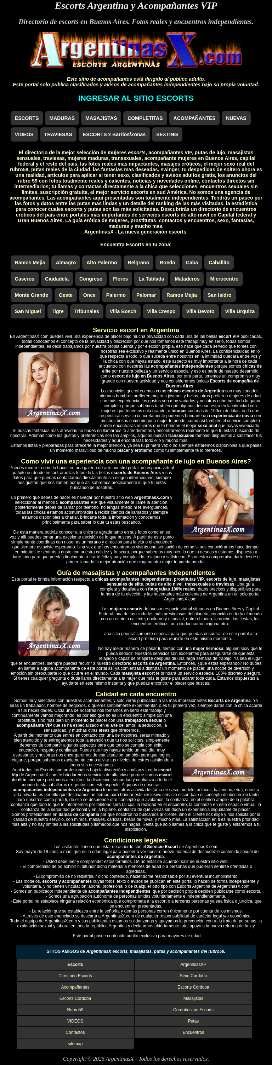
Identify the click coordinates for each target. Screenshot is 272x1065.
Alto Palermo (101, 262)
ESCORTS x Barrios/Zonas (114, 134)
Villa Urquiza (240, 311)
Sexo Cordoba (193, 975)
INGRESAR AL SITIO (136, 98)
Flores (120, 279)
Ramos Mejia (30, 262)
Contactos (75, 1032)
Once (89, 295)
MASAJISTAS (101, 118)
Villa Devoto (200, 311)
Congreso (90, 279)
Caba (192, 262)
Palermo (116, 295)
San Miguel (28, 311)
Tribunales (86, 311)
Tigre (58, 311)
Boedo (167, 262)
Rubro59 (75, 1009)
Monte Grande (31, 295)
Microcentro (224, 279)
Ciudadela (57, 279)
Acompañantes (75, 987)
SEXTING (167, 134)
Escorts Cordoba (193, 987)
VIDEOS (24, 134)
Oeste (66, 295)
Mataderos (187, 279)
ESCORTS (27, 118)
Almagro (66, 262)
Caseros (24, 279)
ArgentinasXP (193, 964)
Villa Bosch (123, 311)
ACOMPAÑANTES (195, 118)
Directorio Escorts (75, 975)
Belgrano (138, 262)
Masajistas (193, 998)
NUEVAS (236, 118)
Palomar (146, 295)
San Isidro (220, 295)
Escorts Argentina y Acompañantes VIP (136, 5)
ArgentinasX (120, 1059)
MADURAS (62, 118)
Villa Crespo (161, 311)
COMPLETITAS (145, 118)
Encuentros (193, 1032)
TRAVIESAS (58, 134)
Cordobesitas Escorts (193, 1009)
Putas (193, 1021)
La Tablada (151, 279)
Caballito (219, 262)
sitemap (75, 1043)
